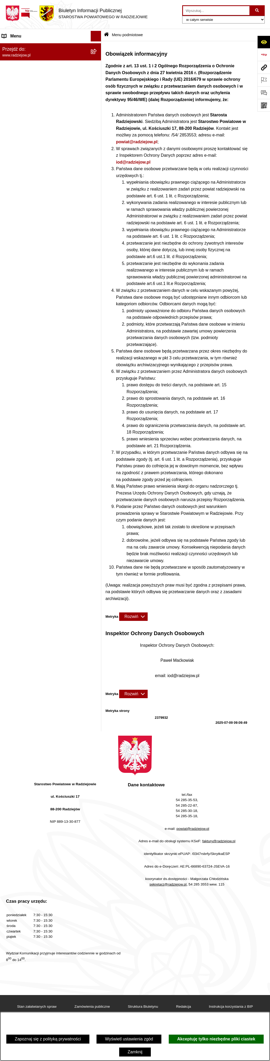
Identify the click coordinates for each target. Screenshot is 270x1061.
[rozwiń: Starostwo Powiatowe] (97, 88)
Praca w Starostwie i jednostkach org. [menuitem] (37, 193)
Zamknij (135, 1052)
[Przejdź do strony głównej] (76, 13)
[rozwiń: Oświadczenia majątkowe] (97, 116)
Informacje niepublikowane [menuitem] (27, 334)
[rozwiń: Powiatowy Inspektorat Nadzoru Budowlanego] (97, 214)
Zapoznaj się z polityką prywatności (48, 1039)
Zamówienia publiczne (92, 1006)
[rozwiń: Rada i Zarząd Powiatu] (97, 74)
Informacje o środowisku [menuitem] (25, 203)
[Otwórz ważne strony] (263, 80)
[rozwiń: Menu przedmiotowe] (97, 144)
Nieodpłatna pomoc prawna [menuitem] (28, 302)
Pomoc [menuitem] (8, 323)
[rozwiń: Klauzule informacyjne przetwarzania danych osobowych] (97, 176)
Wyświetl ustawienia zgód (129, 1039)
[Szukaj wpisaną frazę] (257, 10)
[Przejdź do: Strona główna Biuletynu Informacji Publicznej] (106, 35)
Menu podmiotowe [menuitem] (19, 46)
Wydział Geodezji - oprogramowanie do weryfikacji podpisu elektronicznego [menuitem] (39, 244)
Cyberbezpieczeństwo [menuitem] (23, 355)
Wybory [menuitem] (9, 281)
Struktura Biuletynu (143, 1006)
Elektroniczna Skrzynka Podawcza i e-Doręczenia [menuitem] (38, 227)
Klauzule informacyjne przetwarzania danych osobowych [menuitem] (44, 179)
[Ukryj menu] (96, 36)
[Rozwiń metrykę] (133, 616)
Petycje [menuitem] (9, 313)
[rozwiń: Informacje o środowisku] (97, 203)
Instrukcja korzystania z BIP (231, 1006)
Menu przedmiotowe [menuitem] (21, 144)
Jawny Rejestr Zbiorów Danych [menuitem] (31, 344)
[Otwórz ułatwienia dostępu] (263, 42)
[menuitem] (50, 60)
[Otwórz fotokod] (263, 105)
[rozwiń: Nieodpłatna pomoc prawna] (97, 302)
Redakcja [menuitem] (11, 155)
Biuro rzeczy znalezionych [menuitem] (26, 292)
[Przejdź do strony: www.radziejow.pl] (263, 67)
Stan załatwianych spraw (37, 1006)
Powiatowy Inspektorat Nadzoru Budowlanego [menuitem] (45, 214)
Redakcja (183, 1006)
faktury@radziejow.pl (218, 841)
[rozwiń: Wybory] (97, 281)
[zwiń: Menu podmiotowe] (97, 46)
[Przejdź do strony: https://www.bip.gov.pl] (263, 54)
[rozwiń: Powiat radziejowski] (97, 60)
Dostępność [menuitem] (13, 366)
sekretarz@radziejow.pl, (169, 884)
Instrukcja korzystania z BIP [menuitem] (28, 165)
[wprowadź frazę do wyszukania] (216, 10)
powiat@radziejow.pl (136, 142)
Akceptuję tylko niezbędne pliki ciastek (216, 1039)
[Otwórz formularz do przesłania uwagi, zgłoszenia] (263, 92)
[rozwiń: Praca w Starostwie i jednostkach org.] (97, 193)
